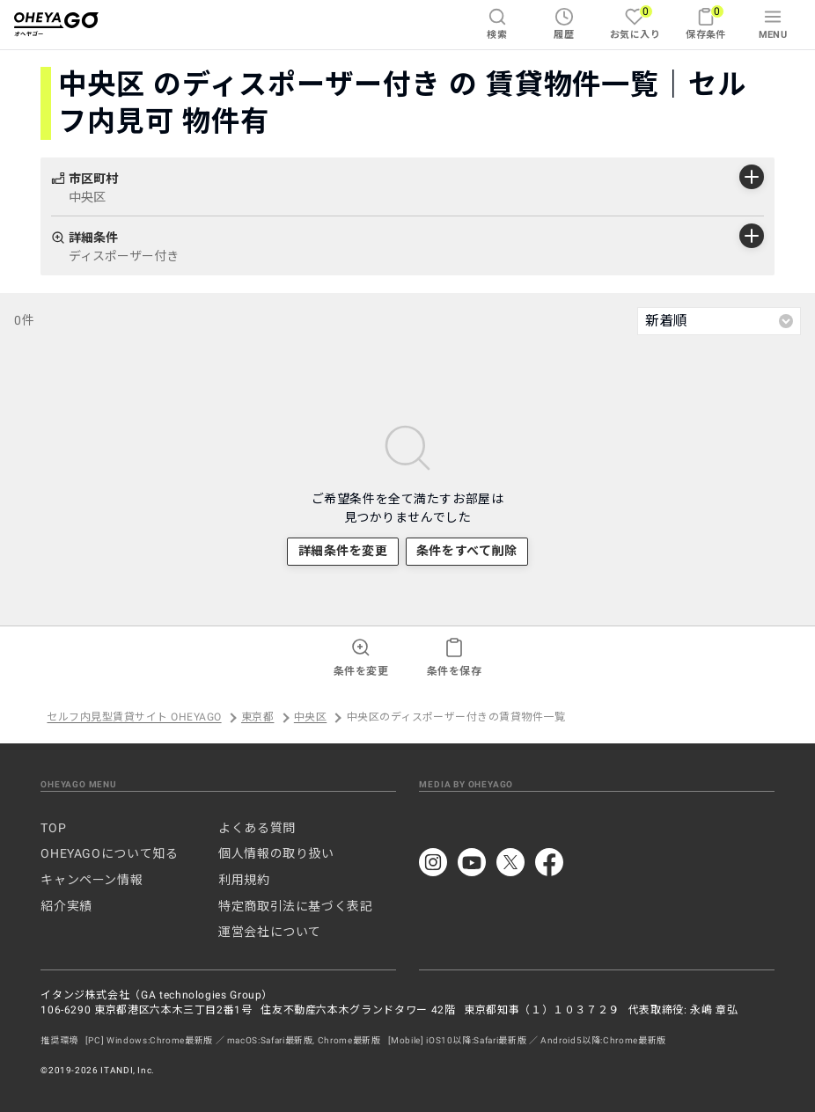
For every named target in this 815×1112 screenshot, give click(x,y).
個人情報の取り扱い (276, 853)
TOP (53, 828)
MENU (773, 23)
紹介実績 (66, 906)
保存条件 (706, 22)
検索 (497, 23)
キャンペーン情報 (91, 880)
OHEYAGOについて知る (109, 853)
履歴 (564, 23)
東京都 (257, 718)
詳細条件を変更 (343, 551)
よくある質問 (257, 828)
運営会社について (269, 932)
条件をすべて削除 (466, 551)
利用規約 (244, 880)
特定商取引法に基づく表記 (295, 906)
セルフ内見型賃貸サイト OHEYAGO (134, 718)
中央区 (310, 718)
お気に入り (635, 22)
